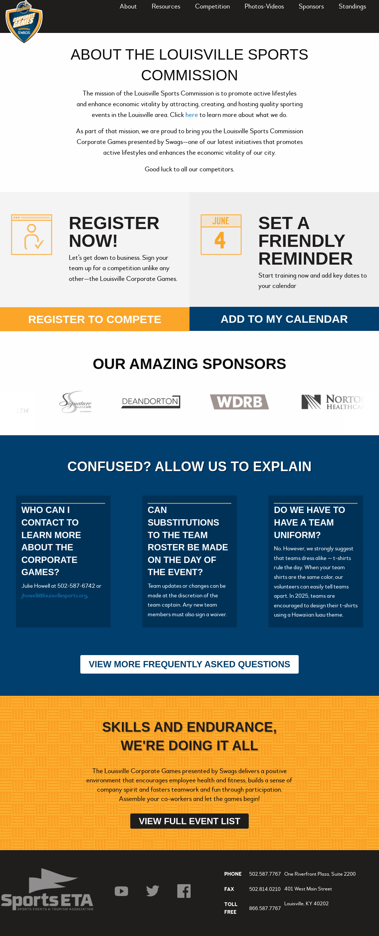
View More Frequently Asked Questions (190, 664)
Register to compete (94, 319)
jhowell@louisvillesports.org (54, 595)
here (192, 115)
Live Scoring (349, 43)
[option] (77, 402)
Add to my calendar (284, 319)
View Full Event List (189, 821)
